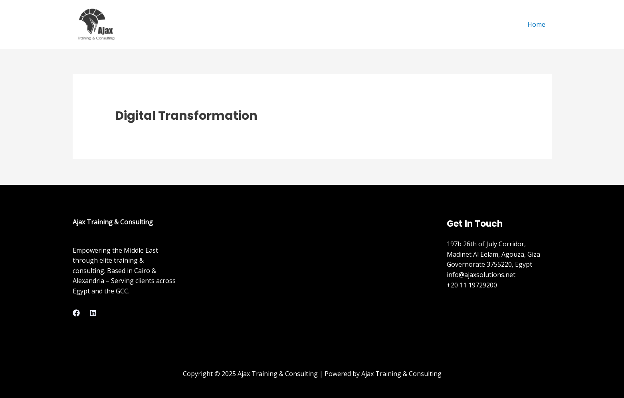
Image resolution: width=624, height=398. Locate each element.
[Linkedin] (93, 313)
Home (536, 24)
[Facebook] (76, 313)
